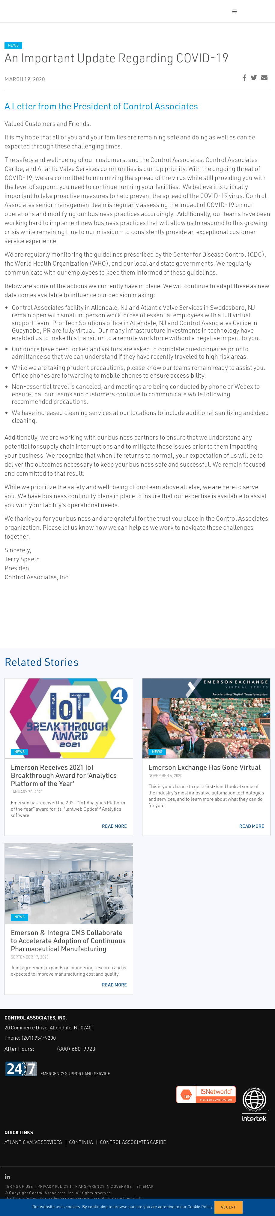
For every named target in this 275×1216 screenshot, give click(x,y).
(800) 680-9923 (76, 1048)
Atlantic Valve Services (33, 1142)
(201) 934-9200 (38, 1038)
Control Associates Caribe (133, 1142)
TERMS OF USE (19, 1186)
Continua (81, 1142)
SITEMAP (144, 1186)
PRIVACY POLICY (52, 1186)
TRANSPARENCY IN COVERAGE (102, 1186)
